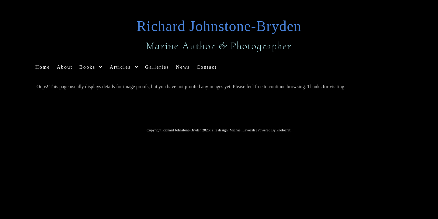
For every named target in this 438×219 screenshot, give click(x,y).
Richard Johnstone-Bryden (219, 26)
